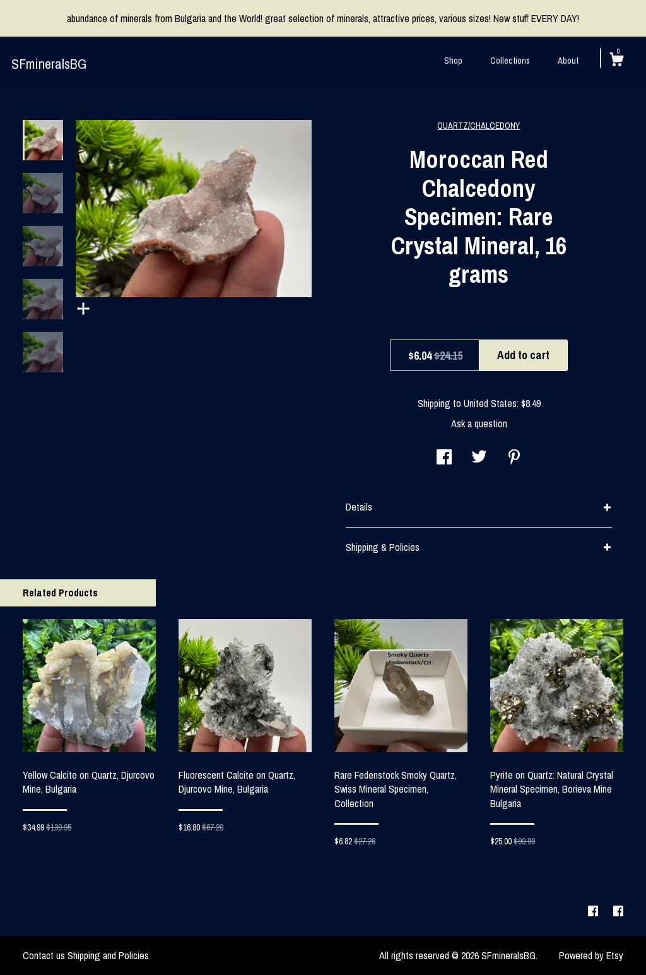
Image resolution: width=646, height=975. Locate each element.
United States (490, 403)
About (568, 60)
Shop (453, 60)
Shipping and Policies (108, 955)
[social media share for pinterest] (514, 458)
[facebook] (594, 912)
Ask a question (479, 423)
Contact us (44, 955)
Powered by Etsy (591, 955)
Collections (510, 60)
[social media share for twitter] (479, 458)
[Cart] (616, 61)
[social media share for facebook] (444, 458)
